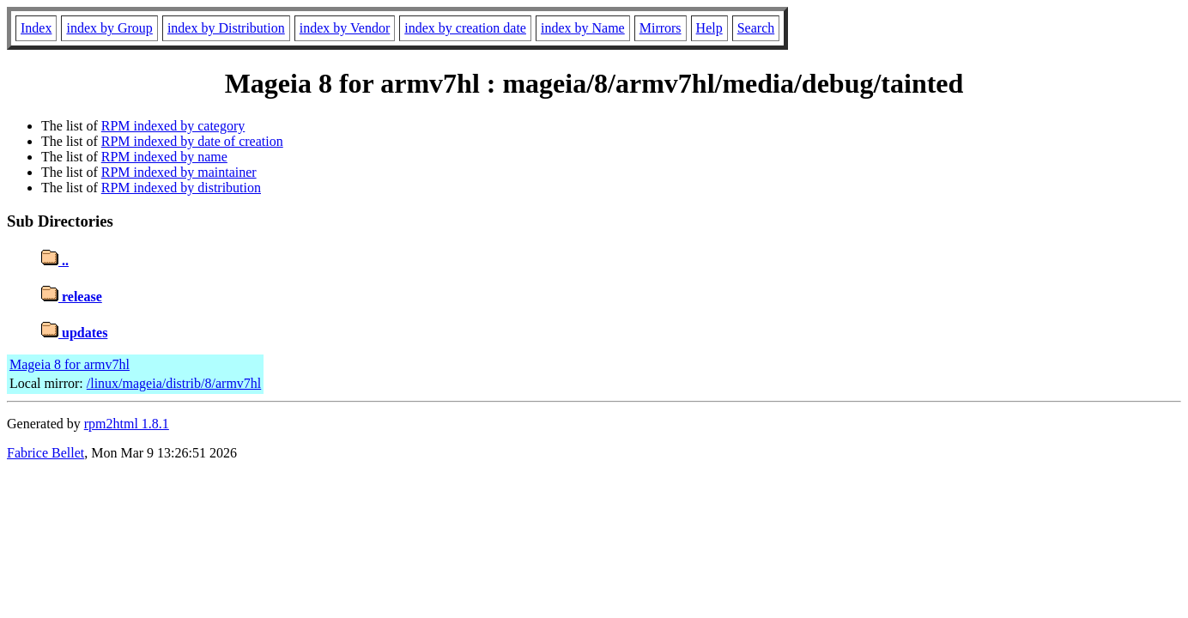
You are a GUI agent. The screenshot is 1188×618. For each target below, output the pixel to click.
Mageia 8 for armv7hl (69, 364)
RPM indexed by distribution (181, 187)
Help (709, 28)
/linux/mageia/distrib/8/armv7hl (174, 383)
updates (74, 332)
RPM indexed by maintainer (179, 172)
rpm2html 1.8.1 (126, 423)
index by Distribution (226, 28)
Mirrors (660, 28)
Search (756, 28)
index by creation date (465, 28)
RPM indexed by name (164, 156)
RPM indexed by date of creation (192, 141)
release (71, 296)
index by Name (583, 28)
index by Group (109, 28)
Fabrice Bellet (45, 452)
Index (36, 28)
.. (55, 260)
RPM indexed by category (173, 125)
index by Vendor (345, 28)
